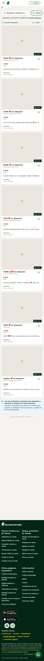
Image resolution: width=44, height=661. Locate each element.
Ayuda (24, 579)
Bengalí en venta (28, 550)
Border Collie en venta (10, 553)
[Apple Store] (10, 619)
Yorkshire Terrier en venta (9, 545)
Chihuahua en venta (9, 537)
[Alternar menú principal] (4, 3)
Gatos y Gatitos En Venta (30, 532)
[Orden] (37, 23)
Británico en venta (29, 542)
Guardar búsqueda (10, 22)
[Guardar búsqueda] (38, 654)
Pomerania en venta (9, 550)
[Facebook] (6, 625)
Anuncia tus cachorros (30, 594)
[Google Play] (9, 612)
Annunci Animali (23, 636)
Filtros (37, 13)
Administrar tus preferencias (12, 654)
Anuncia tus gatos (28, 597)
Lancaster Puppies (10, 639)
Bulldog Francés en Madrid (9, 579)
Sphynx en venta (28, 546)
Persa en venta (27, 557)
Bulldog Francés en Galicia (9, 594)
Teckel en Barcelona (9, 574)
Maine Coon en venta (30, 553)
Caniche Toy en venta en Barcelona (11, 599)
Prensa (24, 582)
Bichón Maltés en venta (10, 540)
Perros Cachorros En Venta (10, 532)
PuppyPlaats (25, 634)
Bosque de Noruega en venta (30, 538)
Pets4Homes (6, 634)
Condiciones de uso (29, 586)
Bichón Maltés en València (8, 584)
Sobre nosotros (27, 571)
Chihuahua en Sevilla (9, 589)
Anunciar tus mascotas (30, 590)
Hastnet (16, 634)
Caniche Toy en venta (10, 561)
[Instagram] (12, 625)
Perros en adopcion (9, 604)
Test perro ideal (28, 601)
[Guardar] (39, 59)
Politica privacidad (29, 575)
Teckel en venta (8, 557)
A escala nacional (34, 18)
